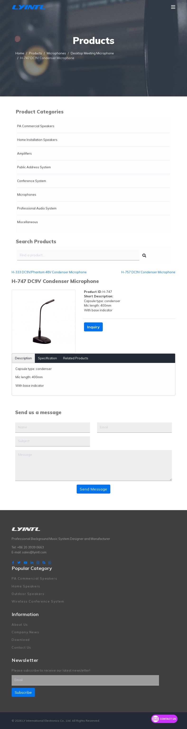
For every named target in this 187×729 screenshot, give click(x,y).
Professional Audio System (36, 208)
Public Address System (34, 167)
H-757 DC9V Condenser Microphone (148, 272)
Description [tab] (23, 358)
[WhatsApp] (49, 562)
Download (21, 640)
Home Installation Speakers (37, 140)
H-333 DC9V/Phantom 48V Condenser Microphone (49, 272)
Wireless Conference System (38, 601)
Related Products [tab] (75, 358)
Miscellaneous (27, 222)
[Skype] (43, 562)
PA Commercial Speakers (35, 126)
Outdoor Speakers (28, 594)
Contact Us (21, 647)
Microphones (26, 194)
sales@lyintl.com (34, 552)
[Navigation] (173, 7)
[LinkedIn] (32, 562)
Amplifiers (24, 153)
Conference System (31, 181)
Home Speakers (26, 586)
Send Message (93, 489)
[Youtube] (25, 562)
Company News (25, 632)
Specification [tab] (47, 358)
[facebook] (13, 562)
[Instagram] (38, 562)
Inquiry (93, 327)
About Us (20, 624)
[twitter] (18, 562)
